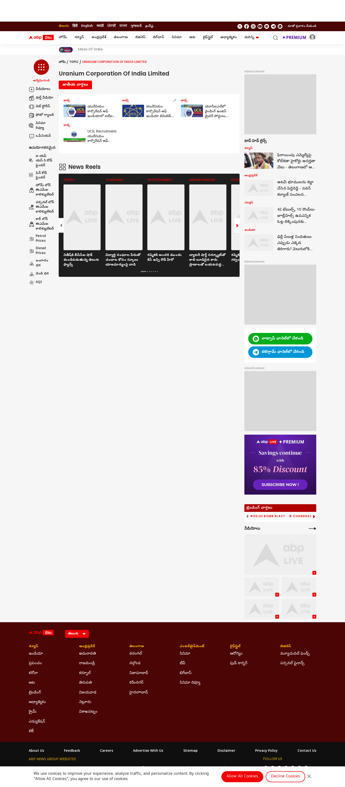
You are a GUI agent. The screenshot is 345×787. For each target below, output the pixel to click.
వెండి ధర (39, 274)
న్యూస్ (79, 37)
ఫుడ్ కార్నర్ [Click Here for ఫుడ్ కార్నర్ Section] (238, 663)
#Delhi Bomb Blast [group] (267, 516)
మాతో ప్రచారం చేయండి (302, 26)
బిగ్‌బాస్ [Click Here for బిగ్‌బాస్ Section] (185, 673)
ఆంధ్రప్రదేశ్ (99, 37)
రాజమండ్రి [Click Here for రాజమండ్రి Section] (87, 663)
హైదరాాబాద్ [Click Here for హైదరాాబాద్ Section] (138, 692)
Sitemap (190, 751)
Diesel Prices (37, 251)
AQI (35, 282)
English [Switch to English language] (87, 26)
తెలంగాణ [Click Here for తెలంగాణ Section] (136, 646)
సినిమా (177, 37)
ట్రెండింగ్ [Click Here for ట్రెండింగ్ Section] (35, 692)
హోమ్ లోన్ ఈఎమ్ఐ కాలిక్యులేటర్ (41, 190)
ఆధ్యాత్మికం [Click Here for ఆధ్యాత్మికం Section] (37, 702)
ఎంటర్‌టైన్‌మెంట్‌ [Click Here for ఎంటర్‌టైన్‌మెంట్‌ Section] (192, 646)
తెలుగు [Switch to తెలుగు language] (64, 26)
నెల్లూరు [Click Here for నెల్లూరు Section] (85, 702)
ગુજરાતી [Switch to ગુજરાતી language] (136, 26)
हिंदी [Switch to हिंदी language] (75, 26)
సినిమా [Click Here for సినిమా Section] (185, 654)
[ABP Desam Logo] (41, 38)
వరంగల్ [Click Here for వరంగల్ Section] (135, 654)
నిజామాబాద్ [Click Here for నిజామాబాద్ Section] (138, 673)
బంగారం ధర (38, 263)
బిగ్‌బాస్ (158, 37)
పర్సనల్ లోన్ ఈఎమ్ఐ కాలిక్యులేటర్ (41, 207)
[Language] (77, 634)
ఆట (192, 37)
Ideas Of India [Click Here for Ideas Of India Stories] (90, 50)
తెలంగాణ (121, 37)
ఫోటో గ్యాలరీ (41, 115)
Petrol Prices (37, 238)
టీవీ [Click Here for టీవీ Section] (182, 663)
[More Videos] (312, 528)
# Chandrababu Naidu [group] (310, 516)
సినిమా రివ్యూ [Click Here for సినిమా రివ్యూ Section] (190, 683)
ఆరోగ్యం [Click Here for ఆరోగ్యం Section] (236, 654)
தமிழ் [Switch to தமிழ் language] (149, 26)
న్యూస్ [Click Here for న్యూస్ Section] (33, 646)
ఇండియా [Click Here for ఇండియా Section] (36, 654)
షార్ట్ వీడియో (41, 98)
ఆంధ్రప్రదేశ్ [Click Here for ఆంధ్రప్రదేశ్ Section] (87, 646)
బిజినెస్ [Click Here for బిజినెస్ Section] (285, 646)
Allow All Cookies (242, 776)
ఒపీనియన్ (40, 136)
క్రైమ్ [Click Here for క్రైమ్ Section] (32, 712)
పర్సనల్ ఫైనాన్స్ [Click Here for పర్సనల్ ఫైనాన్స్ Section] (292, 663)
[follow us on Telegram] (273, 26)
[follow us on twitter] (240, 26)
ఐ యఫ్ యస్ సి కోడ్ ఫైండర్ (40, 161)
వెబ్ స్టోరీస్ (39, 107)
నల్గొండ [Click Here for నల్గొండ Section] (135, 663)
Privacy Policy (266, 751)
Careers (106, 751)
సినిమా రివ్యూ (37, 125)
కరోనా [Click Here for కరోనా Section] (33, 673)
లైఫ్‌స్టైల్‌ (208, 37)
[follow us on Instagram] (267, 26)
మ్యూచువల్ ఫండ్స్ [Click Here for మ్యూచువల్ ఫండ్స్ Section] (295, 654)
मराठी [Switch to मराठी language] (100, 26)
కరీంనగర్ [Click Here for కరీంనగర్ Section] (136, 683)
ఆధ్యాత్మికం (228, 37)
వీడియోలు (39, 89)
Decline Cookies (285, 776)
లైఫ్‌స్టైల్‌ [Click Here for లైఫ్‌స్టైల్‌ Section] (235, 646)
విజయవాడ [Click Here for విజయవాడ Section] (88, 692)
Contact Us (307, 751)
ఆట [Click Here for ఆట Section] (32, 683)
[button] (41, 71)
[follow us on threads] (253, 26)
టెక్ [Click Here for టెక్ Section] (31, 731)
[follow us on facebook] (246, 26)
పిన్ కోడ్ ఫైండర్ (38, 175)
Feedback (72, 751)
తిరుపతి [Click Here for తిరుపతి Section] (85, 683)
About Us (36, 751)
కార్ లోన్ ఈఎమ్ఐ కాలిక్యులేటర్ (41, 224)
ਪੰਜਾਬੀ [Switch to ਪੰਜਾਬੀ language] (111, 26)
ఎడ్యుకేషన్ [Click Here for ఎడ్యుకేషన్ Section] (37, 721)
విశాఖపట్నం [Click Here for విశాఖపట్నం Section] (88, 712)
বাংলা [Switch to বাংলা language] (123, 26)
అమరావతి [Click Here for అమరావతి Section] (87, 654)
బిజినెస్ (140, 37)
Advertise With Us (148, 751)
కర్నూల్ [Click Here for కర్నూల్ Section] (85, 673)
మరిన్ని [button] (251, 37)
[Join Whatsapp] (280, 26)
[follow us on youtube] (260, 26)
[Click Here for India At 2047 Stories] (66, 50)
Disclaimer (226, 751)
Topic (74, 62)
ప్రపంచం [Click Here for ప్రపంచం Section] (35, 663)
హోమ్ (63, 37)
